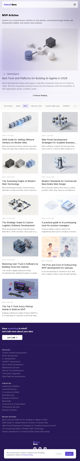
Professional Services (11, 407)
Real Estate (6, 401)
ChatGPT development (11, 362)
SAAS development (10, 356)
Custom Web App (52, 106)
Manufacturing (8, 395)
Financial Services (9, 389)
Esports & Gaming (9, 410)
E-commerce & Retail (10, 392)
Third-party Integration (11, 373)
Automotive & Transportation (13, 404)
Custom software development (14, 353)
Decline (59, 454)
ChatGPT (66, 106)
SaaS (18, 106)
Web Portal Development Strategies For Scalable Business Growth (29, 426)
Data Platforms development (13, 376)
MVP (25, 106)
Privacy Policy (27, 455)
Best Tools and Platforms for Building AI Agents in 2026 (24, 420)
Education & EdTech (10, 398)
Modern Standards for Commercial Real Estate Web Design (26, 431)
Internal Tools (36, 106)
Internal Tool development (12, 370)
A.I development (8, 359)
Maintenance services (11, 367)
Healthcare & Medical (10, 386)
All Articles (8, 106)
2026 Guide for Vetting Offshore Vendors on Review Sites (25, 423)
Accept (69, 454)
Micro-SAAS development (12, 365)
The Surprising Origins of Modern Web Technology (23, 429)
